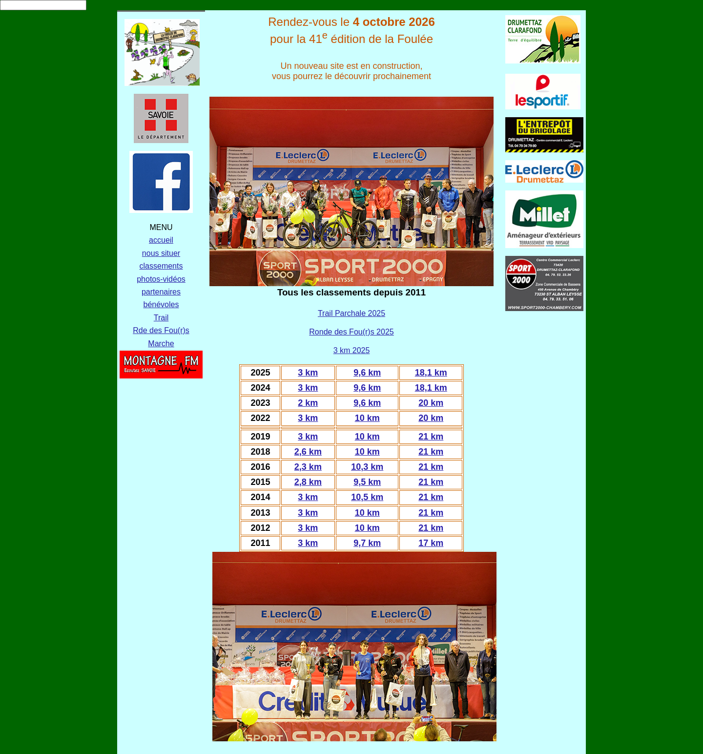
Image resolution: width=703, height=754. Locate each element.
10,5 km (367, 497)
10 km (367, 418)
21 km (430, 436)
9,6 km (367, 372)
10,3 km (367, 467)
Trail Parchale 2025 (351, 313)
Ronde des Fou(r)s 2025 (351, 332)
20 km (430, 403)
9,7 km (367, 543)
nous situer (161, 253)
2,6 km (308, 452)
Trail (161, 318)
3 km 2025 (351, 350)
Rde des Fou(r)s (161, 330)
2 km (308, 403)
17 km (430, 543)
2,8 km (308, 482)
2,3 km (308, 467)
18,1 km (431, 372)
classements (161, 266)
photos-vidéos (161, 279)
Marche (161, 343)
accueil (161, 240)
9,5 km (367, 482)
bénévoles (161, 304)
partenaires (161, 292)
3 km (308, 372)
